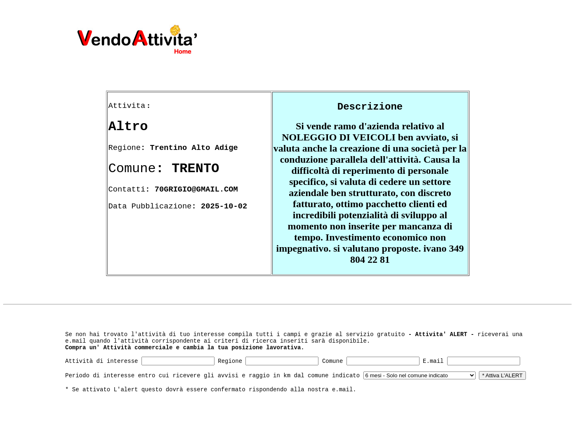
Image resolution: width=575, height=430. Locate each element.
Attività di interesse (101, 361)
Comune (332, 361)
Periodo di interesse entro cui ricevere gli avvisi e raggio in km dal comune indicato (212, 375)
